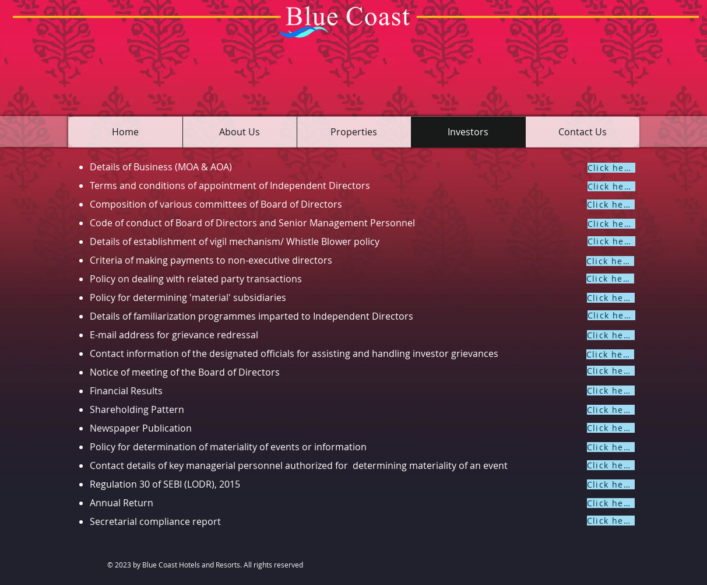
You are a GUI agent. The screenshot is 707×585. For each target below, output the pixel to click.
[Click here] (611, 168)
